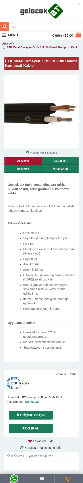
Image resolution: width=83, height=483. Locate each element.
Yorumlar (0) (60, 169)
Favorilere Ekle (43, 441)
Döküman (23, 169)
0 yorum (32, 456)
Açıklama (23, 160)
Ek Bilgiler (60, 160)
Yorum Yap (46, 456)
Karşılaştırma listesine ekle (43, 448)
